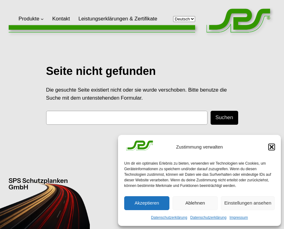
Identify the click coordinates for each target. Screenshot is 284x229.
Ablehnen (195, 202)
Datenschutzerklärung (169, 217)
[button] (272, 147)
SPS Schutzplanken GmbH (38, 184)
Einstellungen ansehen (247, 202)
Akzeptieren (146, 202)
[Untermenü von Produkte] (42, 18)
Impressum (238, 217)
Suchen (224, 117)
